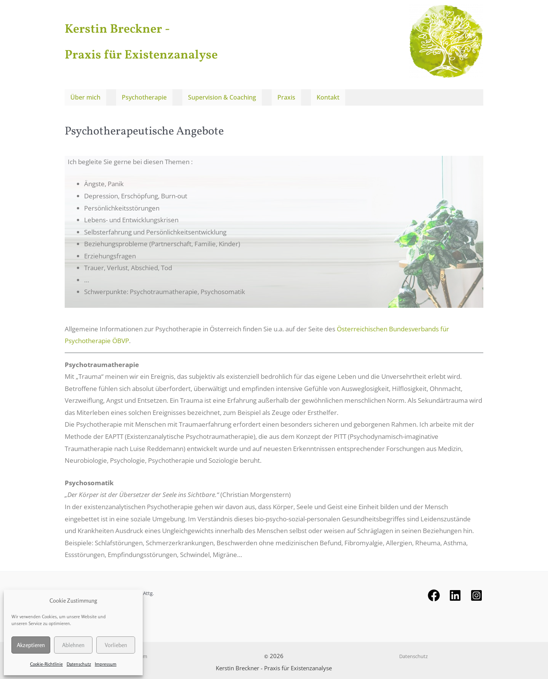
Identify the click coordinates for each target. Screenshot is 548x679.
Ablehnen (73, 645)
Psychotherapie (144, 96)
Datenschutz (79, 664)
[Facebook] (434, 593)
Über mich (85, 96)
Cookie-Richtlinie (46, 664)
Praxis (286, 96)
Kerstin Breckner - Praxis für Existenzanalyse (176, 40)
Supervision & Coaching (222, 96)
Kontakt (327, 96)
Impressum (105, 664)
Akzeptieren (31, 645)
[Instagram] (476, 593)
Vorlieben (116, 645)
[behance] (455, 593)
